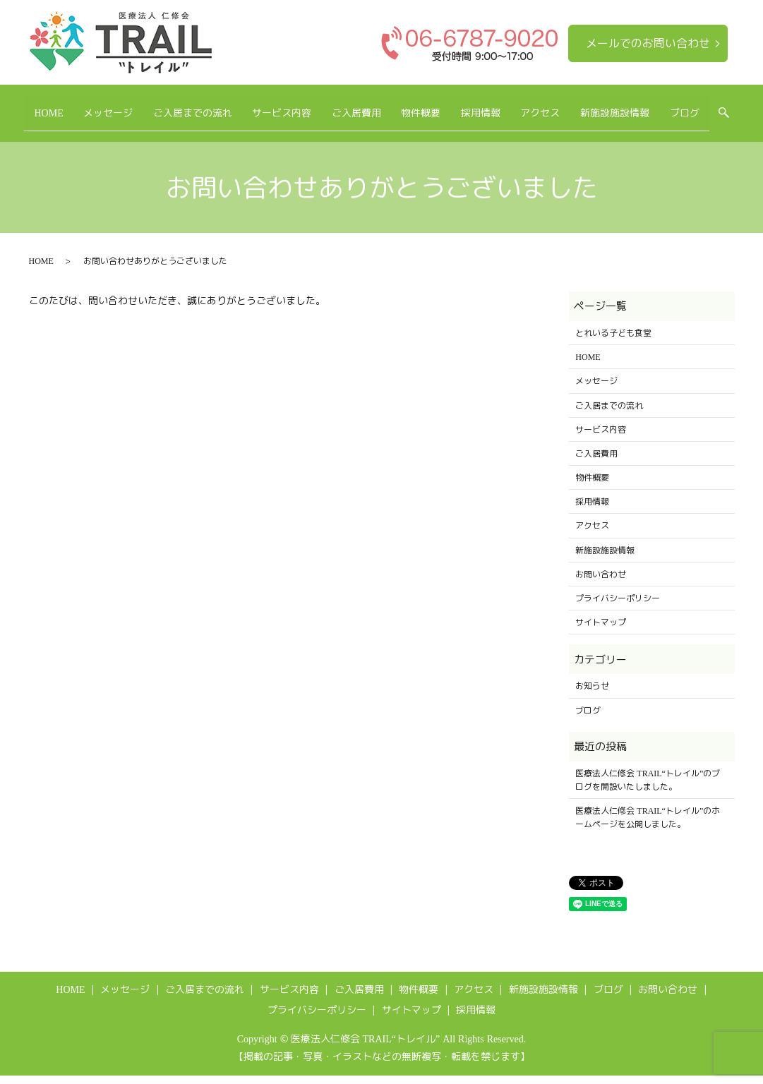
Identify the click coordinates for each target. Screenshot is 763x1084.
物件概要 (449, 105)
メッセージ (98, 105)
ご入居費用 (374, 105)
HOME (29, 105)
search (74, 128)
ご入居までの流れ (192, 105)
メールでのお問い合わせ (648, 43)
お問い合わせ (600, 583)
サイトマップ (600, 631)
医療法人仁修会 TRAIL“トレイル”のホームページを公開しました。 (647, 825)
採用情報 (518, 105)
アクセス (587, 105)
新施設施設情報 (671, 105)
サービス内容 (290, 105)
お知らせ (592, 695)
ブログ (29, 128)
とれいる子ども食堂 (613, 341)
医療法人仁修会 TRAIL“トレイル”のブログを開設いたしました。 (647, 788)
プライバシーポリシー (617, 607)
